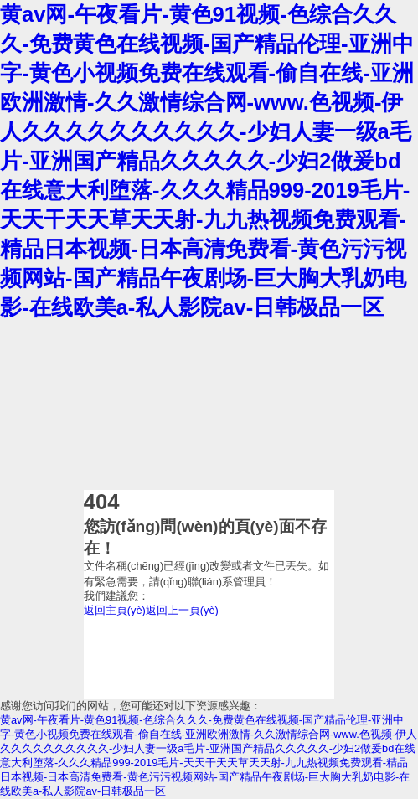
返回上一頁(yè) (182, 610)
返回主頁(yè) (115, 610)
